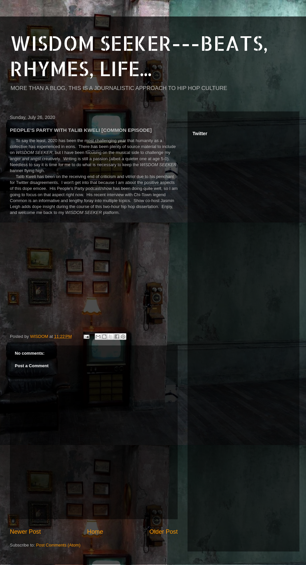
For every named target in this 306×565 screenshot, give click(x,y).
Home (95, 531)
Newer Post (25, 531)
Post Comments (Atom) (58, 545)
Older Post (163, 531)
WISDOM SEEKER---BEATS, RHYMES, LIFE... (139, 55)
